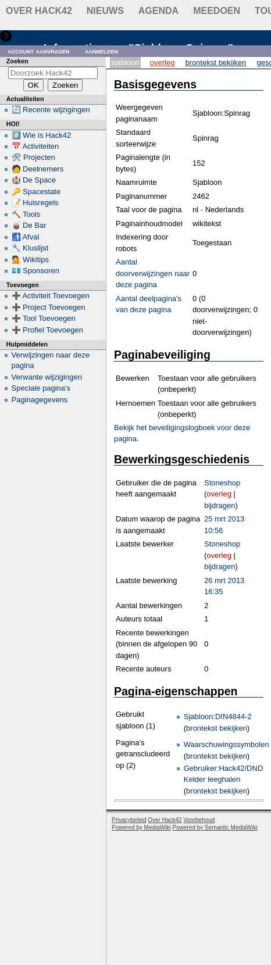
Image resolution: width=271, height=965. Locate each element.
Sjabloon (125, 62)
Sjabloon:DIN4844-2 (218, 716)
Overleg (162, 62)
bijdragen (220, 505)
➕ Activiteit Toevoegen (51, 295)
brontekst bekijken (216, 728)
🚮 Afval (26, 237)
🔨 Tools (26, 214)
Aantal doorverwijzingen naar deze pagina (153, 273)
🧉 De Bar (29, 225)
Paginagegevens (40, 399)
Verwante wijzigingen (47, 377)
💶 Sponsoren (36, 270)
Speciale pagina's (41, 388)
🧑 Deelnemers (38, 169)
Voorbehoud (199, 820)
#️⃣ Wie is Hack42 (42, 135)
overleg (218, 493)
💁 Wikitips (30, 259)
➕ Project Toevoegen (48, 307)
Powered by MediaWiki (141, 827)
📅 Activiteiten (35, 146)
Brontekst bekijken (216, 62)
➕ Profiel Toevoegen (47, 330)
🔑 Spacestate (36, 191)
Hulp (22, 35)
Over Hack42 (39, 11)
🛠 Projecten (34, 157)
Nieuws (105, 11)
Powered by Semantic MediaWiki (215, 827)
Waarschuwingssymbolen (226, 744)
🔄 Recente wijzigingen (51, 109)
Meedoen (216, 11)
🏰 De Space (34, 180)
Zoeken (17, 61)
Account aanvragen (39, 51)
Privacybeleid (129, 820)
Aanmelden (102, 51)
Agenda (158, 11)
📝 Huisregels (35, 202)
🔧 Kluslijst (30, 248)
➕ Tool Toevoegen (44, 318)
